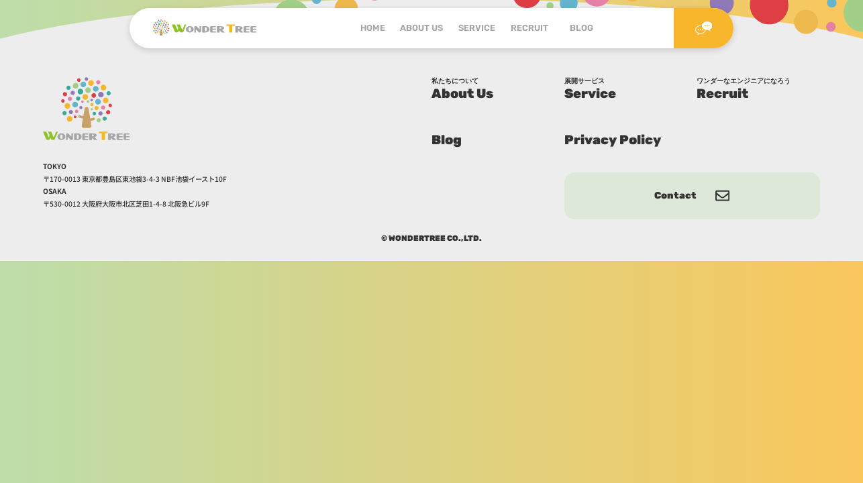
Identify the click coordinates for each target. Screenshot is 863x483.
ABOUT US (421, 28)
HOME (372, 28)
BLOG (581, 28)
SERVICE (476, 28)
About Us (493, 89)
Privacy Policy (612, 140)
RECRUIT (533, 28)
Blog (447, 140)
